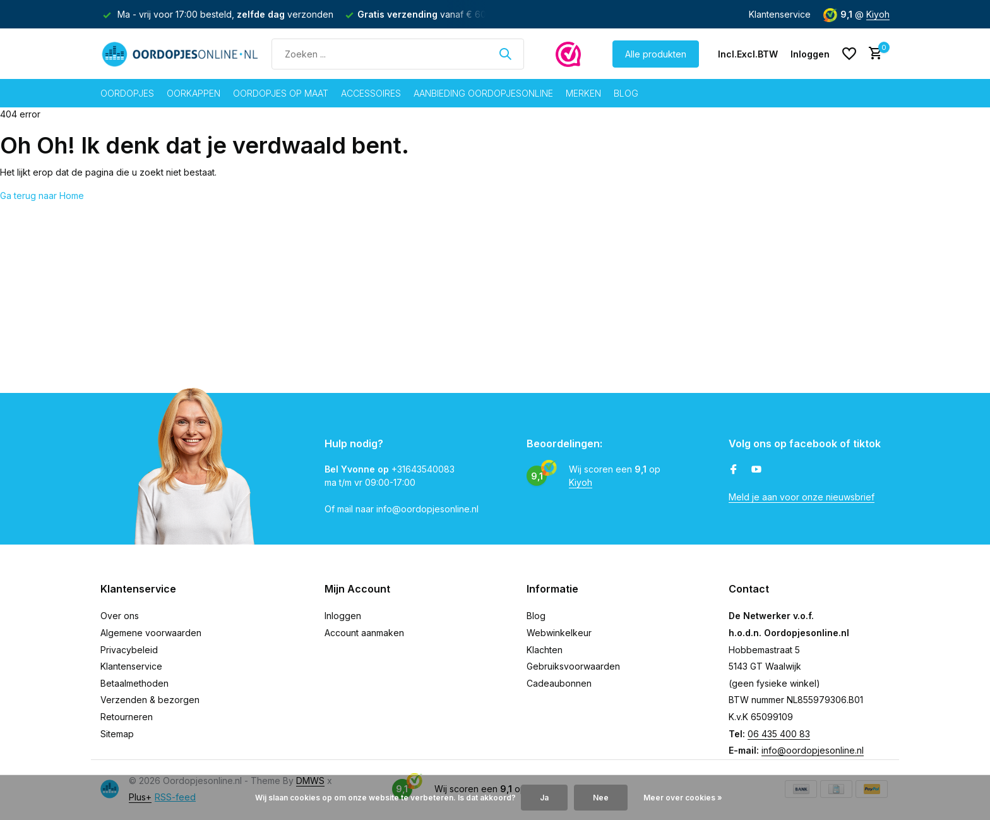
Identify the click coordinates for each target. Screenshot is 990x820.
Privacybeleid (129, 649)
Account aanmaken (364, 632)
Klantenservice (780, 14)
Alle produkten (655, 54)
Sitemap (117, 733)
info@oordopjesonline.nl (812, 750)
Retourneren (126, 716)
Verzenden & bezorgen (150, 699)
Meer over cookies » (682, 797)
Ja (544, 797)
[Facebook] (734, 470)
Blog (626, 93)
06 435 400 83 (779, 733)
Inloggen (343, 615)
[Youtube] (756, 470)
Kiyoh (878, 14)
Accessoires (371, 93)
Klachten (545, 649)
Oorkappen (193, 93)
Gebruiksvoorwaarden (573, 666)
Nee (601, 797)
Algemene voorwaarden (150, 632)
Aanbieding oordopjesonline (483, 93)
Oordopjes (127, 93)
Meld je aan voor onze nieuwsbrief (801, 496)
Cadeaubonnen (559, 683)
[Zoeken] (397, 54)
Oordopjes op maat (280, 93)
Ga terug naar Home (42, 195)
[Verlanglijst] (849, 54)
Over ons (119, 615)
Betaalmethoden (134, 683)
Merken (583, 93)
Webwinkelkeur (559, 632)
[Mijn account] (810, 54)
